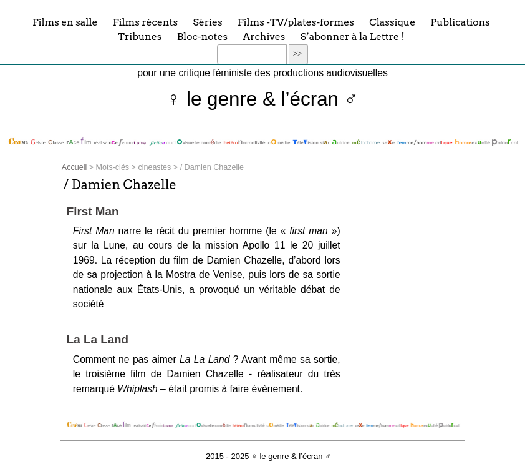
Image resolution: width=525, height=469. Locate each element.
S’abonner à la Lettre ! (353, 36)
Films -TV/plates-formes (296, 21)
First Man (93, 211)
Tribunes (139, 36)
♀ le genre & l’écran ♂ (262, 99)
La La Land (97, 339)
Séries (207, 21)
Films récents (145, 21)
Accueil (74, 167)
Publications (460, 21)
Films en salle (65, 21)
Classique (392, 21)
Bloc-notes (202, 36)
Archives (264, 36)
